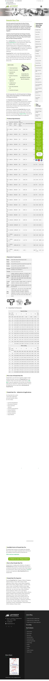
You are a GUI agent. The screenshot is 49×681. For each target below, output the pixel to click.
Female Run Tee (12, 42)
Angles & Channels (30, 650)
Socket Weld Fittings (38, 115)
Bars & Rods (29, 635)
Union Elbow (38, 32)
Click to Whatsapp (9, 2)
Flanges (28, 644)
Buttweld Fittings (39, 108)
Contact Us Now (22, 113)
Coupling (37, 53)
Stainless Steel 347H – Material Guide (33, 618)
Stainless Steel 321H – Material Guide (33, 620)
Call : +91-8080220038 (38, 149)
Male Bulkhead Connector (38, 79)
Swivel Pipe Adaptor (38, 98)
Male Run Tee (38, 76)
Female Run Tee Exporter (13, 90)
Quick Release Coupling (38, 51)
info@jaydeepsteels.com (11, 3)
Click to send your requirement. (12, 554)
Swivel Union (38, 95)
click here (29, 569)
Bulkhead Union (38, 44)
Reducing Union (38, 39)
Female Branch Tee (39, 67)
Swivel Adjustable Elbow (39, 89)
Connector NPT (38, 60)
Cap (36, 58)
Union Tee (37, 34)
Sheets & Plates (29, 631)
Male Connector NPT (38, 71)
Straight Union (38, 29)
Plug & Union (38, 55)
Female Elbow (38, 63)
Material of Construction (13, 70)
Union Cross (38, 36)
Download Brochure (10, 0)
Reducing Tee (38, 41)
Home (6, 13)
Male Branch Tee (38, 82)
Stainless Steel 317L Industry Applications (34, 622)
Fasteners (28, 646)
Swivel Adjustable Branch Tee (39, 85)
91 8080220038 (19, 0)
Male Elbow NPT (39, 73)
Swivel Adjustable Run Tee (39, 92)
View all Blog (28, 624)
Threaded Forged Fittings (38, 112)
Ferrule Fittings (38, 118)
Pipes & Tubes (29, 633)
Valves (28, 648)
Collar (37, 101)
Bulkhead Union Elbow (38, 47)
